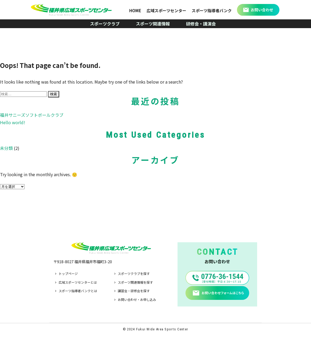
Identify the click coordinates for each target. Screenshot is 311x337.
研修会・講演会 (201, 23)
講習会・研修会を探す (134, 290)
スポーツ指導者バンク (212, 10)
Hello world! (12, 122)
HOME (135, 10)
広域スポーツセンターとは (78, 282)
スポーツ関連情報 (153, 23)
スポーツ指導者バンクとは (78, 290)
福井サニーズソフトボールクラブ (31, 115)
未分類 (6, 148)
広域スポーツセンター (166, 10)
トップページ (68, 273)
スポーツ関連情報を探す (135, 282)
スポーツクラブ (105, 23)
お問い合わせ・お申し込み (137, 299)
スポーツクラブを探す (134, 273)
